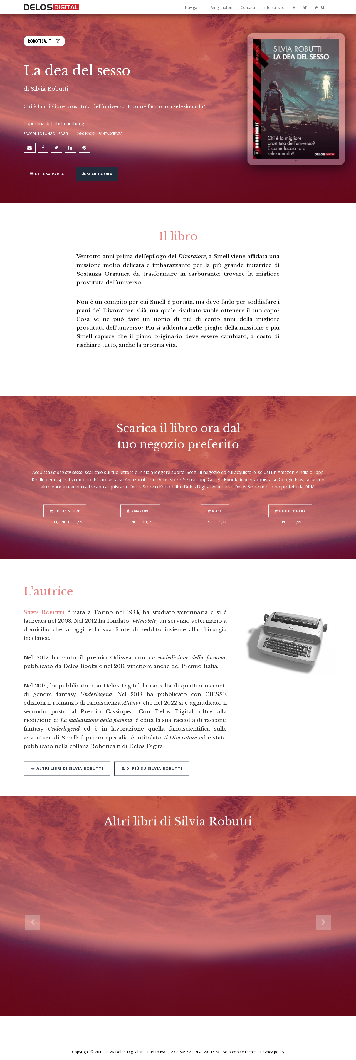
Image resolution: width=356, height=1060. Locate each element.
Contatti (248, 7)
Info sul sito (274, 7)
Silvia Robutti (49, 88)
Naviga (193, 7)
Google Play (290, 496)
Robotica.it (39, 41)
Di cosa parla (48, 172)
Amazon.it (140, 496)
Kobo (215, 496)
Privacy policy (272, 1049)
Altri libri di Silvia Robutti (67, 753)
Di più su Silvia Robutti (151, 753)
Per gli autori (220, 7)
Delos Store (65, 496)
